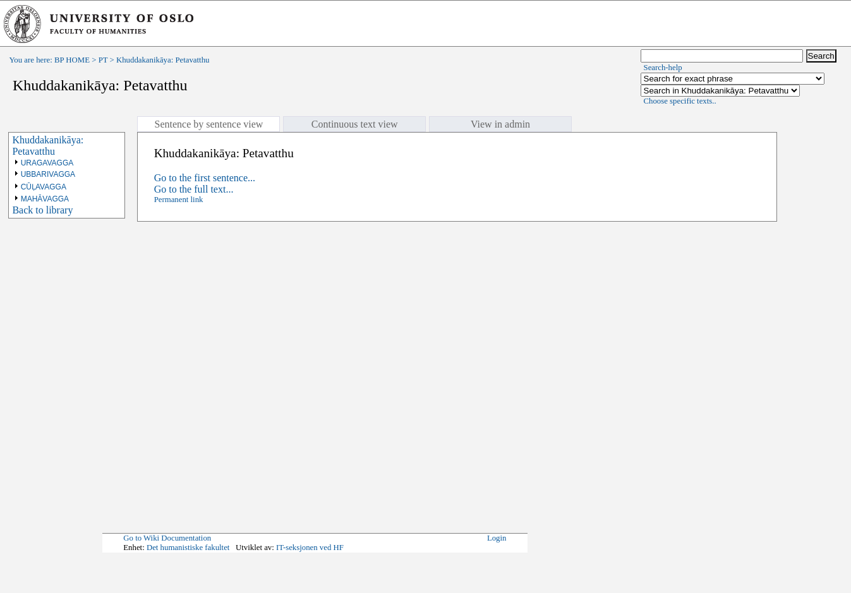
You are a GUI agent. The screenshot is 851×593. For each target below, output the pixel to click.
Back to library (42, 210)
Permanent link (178, 199)
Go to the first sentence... (204, 177)
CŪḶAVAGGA (43, 187)
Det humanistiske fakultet (188, 547)
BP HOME (72, 60)
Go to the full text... (194, 189)
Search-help (663, 67)
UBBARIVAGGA (48, 174)
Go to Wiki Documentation (167, 538)
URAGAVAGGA (47, 163)
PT (103, 60)
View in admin (500, 124)
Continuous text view (354, 124)
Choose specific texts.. (680, 101)
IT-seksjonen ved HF (310, 547)
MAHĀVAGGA (45, 199)
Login (497, 538)
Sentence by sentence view (208, 124)
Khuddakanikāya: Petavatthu (47, 146)
